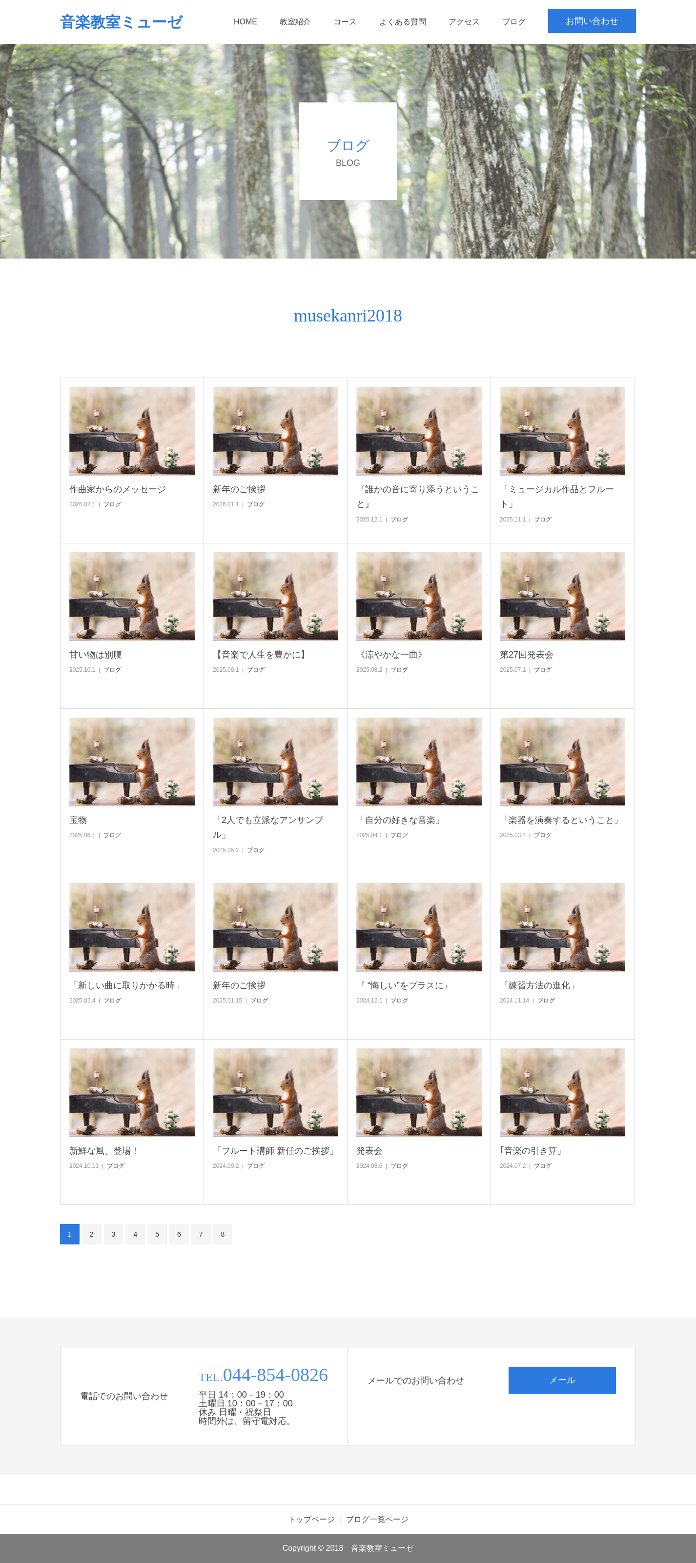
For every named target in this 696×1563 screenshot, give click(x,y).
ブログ (514, 22)
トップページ (311, 1519)
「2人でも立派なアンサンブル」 (268, 827)
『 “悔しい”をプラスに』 (404, 985)
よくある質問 (402, 22)
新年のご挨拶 (239, 489)
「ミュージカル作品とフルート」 (557, 496)
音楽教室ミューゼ (121, 22)
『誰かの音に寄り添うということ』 (417, 496)
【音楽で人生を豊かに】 (261, 655)
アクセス (464, 22)
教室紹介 (295, 22)
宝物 (78, 820)
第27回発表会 (526, 655)
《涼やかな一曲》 (391, 655)
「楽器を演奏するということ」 (561, 820)
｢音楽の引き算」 (533, 1151)
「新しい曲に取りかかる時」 (126, 985)
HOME (245, 22)
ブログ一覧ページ (377, 1519)
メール (562, 1380)
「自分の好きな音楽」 (400, 820)
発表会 (369, 1151)
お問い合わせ (592, 21)
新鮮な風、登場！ (104, 1151)
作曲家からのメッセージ (117, 489)
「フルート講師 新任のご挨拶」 (275, 1151)
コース (345, 22)
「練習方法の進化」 (539, 985)
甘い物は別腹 (95, 655)
